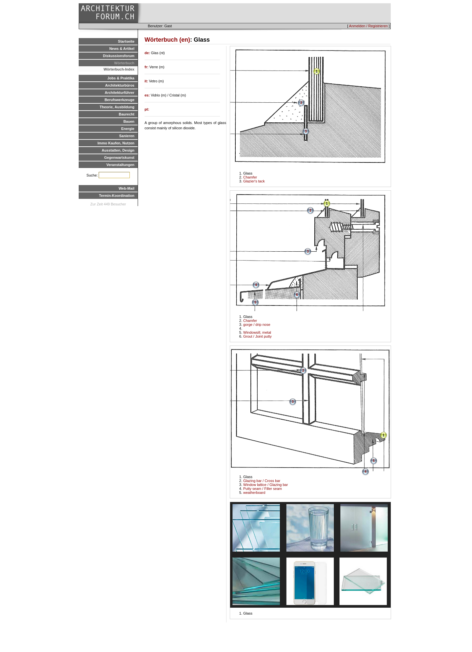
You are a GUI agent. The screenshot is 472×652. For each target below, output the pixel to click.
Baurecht (126, 114)
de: (148, 53)
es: (148, 95)
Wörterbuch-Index (119, 69)
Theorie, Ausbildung (117, 107)
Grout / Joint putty (257, 336)
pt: (147, 109)
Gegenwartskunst (119, 157)
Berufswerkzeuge (119, 100)
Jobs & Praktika (120, 78)
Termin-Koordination (116, 196)
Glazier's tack (254, 181)
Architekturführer (119, 93)
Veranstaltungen (120, 165)
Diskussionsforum (118, 56)
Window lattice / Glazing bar (265, 485)
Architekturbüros (119, 85)
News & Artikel (121, 49)
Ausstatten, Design (118, 150)
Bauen (128, 121)
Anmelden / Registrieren (368, 26)
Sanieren (126, 136)
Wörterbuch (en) (167, 39)
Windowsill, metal (257, 332)
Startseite (126, 41)
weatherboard (254, 492)
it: (147, 81)
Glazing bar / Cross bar (261, 481)
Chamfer (250, 177)
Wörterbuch (124, 63)
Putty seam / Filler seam (262, 489)
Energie (127, 129)
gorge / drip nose (256, 324)
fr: (147, 67)
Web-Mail (126, 188)
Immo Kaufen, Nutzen (116, 143)
